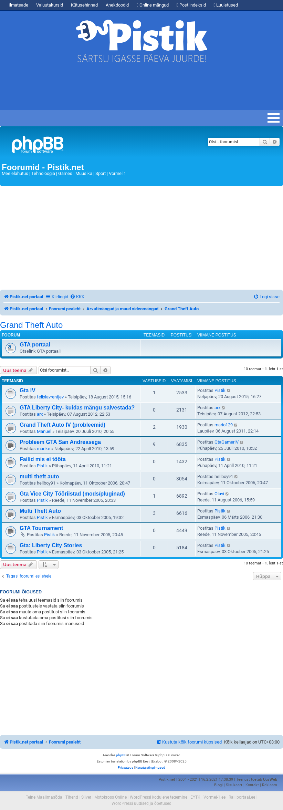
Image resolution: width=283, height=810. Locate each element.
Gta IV (27, 390)
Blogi (218, 785)
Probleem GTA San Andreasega (60, 442)
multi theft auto (39, 476)
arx (40, 414)
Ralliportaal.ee (242, 797)
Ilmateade (18, 5)
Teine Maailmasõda (44, 797)
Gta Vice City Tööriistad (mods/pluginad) (72, 494)
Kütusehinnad (84, 5)
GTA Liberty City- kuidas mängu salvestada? (77, 408)
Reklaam (269, 785)
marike (43, 448)
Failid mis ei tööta (43, 459)
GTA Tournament (41, 528)
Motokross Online (110, 797)
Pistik (220, 390)
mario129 (223, 424)
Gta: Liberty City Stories (51, 545)
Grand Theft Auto (31, 325)
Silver (86, 797)
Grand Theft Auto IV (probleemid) (62, 425)
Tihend (71, 797)
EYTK (195, 797)
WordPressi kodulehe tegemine (158, 797)
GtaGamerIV (226, 442)
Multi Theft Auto (40, 511)
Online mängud (153, 5)
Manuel (44, 431)
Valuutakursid (49, 5)
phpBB (121, 755)
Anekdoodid (117, 5)
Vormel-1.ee (214, 797)
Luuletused (226, 5)
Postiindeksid (191, 5)
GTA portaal (35, 344)
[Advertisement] (125, 89)
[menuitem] (77, 297)
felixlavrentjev (50, 396)
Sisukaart (234, 785)
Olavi (219, 493)
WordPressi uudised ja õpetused (141, 803)
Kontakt (252, 785)
